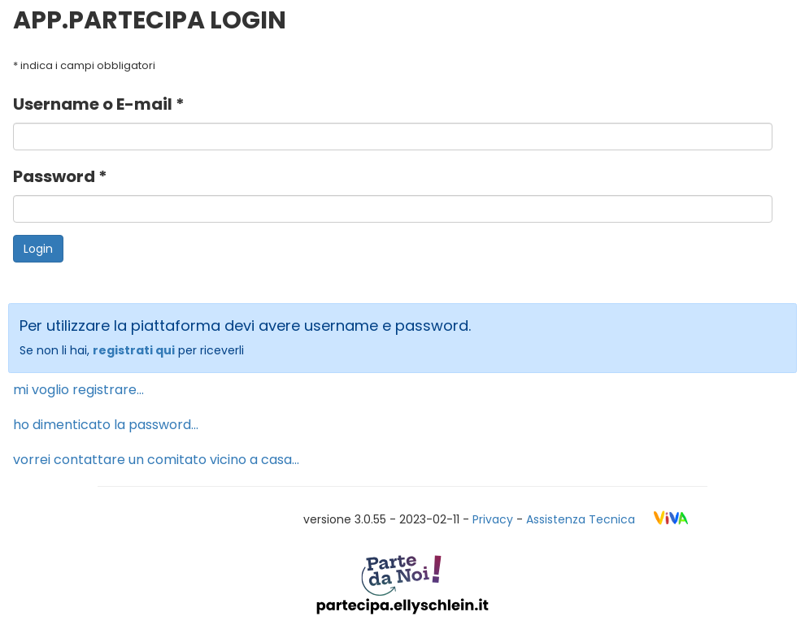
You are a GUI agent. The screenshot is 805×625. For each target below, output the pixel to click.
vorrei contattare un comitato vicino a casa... (156, 459)
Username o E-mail (94, 104)
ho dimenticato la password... (105, 424)
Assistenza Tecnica (580, 519)
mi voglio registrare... (78, 389)
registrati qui (134, 350)
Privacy (492, 519)
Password (55, 176)
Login (38, 249)
